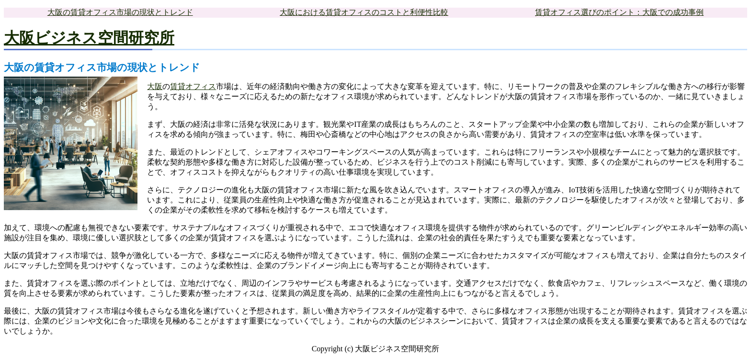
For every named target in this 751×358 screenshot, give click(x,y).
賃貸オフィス (193, 86)
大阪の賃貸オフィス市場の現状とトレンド (120, 12)
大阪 (154, 86)
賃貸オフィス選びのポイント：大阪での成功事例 (619, 12)
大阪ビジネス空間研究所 (89, 37)
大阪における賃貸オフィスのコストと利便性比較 (364, 12)
